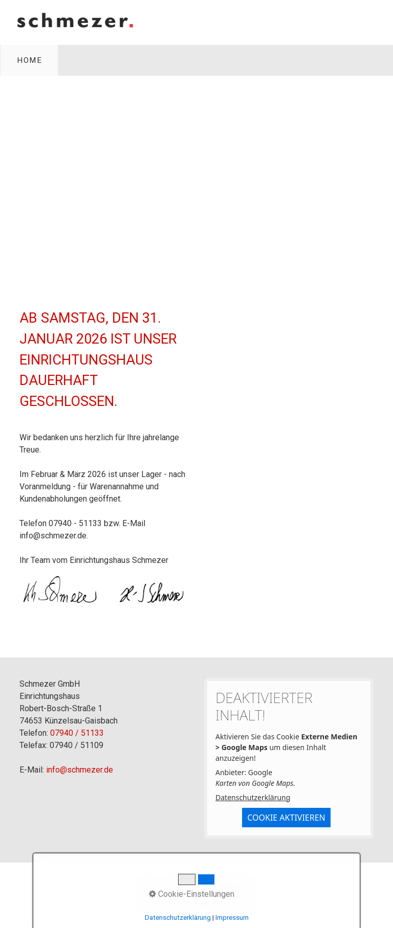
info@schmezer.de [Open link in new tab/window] (52, 535)
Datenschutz (234, 885)
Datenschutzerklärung (252, 797)
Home (29, 60)
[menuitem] (29, 60)
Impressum (184, 885)
